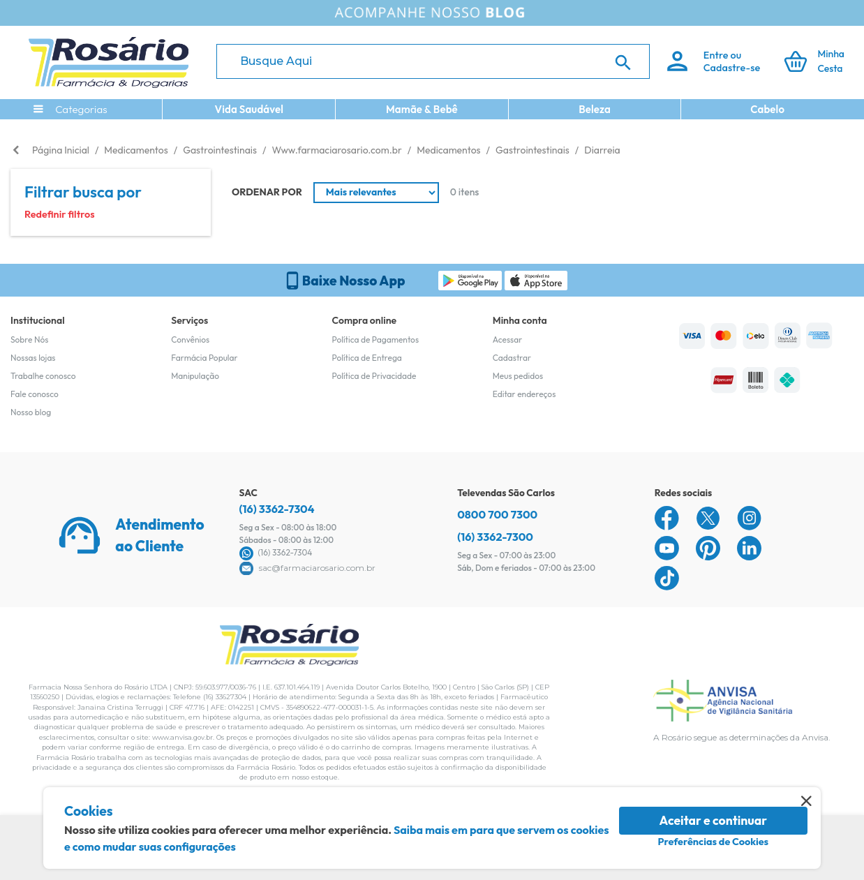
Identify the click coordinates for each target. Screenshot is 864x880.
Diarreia (602, 150)
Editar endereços (524, 394)
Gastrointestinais (220, 150)
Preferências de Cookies (712, 841)
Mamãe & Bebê (422, 109)
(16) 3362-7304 (277, 509)
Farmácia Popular (204, 357)
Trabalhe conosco (43, 376)
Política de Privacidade (374, 376)
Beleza (595, 109)
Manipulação (195, 376)
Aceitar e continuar (714, 820)
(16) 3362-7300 (495, 537)
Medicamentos (135, 150)
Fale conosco (34, 394)
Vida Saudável (248, 109)
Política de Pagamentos (375, 339)
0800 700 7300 (497, 514)
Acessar (507, 339)
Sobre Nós (29, 339)
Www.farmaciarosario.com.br (336, 150)
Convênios (190, 339)
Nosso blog (30, 412)
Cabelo (767, 109)
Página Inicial (60, 150)
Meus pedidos (518, 376)
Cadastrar (512, 357)
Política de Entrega (367, 357)
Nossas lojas (33, 357)
